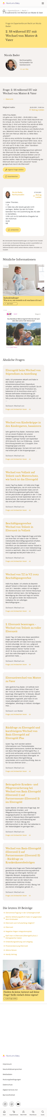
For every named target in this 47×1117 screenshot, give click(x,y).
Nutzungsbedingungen (12, 1079)
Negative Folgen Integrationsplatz (19, 931)
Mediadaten (7, 1074)
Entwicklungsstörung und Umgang (19, 942)
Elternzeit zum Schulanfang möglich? (20, 923)
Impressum (7, 1064)
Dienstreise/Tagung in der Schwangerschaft (23, 913)
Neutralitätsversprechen (12, 1069)
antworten (15, 230)
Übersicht (9, 99)
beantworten (13, 176)
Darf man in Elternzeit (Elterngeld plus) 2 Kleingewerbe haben (22, 936)
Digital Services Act (10, 1090)
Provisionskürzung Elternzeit (17, 946)
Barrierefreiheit (9, 1095)
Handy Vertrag (11, 954)
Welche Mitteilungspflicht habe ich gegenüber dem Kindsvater (24, 918)
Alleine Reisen (11, 950)
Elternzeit (9, 927)
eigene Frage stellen (16, 169)
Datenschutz (8, 1085)
